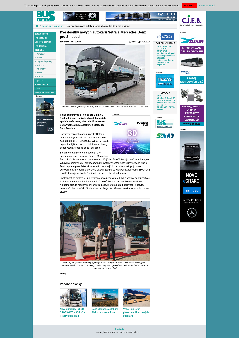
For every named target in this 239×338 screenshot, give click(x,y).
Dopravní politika (43, 42)
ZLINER (160, 109)
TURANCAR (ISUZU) (166, 107)
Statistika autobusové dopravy (166, 59)
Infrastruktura (41, 84)
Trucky (40, 76)
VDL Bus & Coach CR (166, 98)
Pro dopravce (41, 46)
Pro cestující (41, 38)
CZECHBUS (162, 49)
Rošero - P (161, 105)
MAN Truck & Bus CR (166, 100)
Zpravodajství (41, 34)
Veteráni (40, 65)
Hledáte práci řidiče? (166, 55)
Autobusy (58, 26)
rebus (133, 41)
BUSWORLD (162, 51)
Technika (46, 26)
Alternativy (41, 69)
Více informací (207, 5)
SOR (159, 96)
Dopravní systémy (44, 61)
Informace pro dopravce (163, 63)
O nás (37, 88)
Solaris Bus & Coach (166, 102)
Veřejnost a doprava (44, 92)
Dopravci (39, 80)
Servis (39, 57)
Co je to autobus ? (165, 46)
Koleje (39, 72)
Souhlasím (189, 5)
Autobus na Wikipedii (166, 53)
